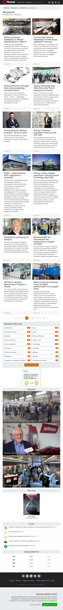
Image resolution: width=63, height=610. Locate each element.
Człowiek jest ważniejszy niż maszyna (16, 238)
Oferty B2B (20, 2)
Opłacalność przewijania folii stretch (23, 536)
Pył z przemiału (16, 532)
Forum (31, 524)
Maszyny (6, 8)
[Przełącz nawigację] (58, 2)
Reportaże (31, 389)
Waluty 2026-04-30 (31, 552)
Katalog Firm (29, 2)
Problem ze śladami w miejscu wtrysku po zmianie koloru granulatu (32, 527)
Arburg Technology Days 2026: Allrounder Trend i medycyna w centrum (44, 88)
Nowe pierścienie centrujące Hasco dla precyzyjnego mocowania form (16, 88)
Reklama (18, 580)
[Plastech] (9, 2)
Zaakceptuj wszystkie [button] (49, 604)
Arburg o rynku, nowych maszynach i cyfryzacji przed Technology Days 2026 (46, 175)
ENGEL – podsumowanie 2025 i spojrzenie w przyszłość (14, 175)
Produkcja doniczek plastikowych (22, 545)
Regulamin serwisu (29, 580)
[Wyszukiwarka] (55, 2)
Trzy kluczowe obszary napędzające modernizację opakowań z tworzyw (45, 39)
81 (44, 318)
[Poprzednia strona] (15, 318)
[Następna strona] (47, 318)
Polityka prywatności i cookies (45, 580)
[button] (52, 2)
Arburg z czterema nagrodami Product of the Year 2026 (45, 132)
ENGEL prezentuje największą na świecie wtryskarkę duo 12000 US (15, 39)
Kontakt (11, 580)
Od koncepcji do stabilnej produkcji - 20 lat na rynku (15, 131)
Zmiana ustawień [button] (35, 604)
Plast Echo (31, 490)
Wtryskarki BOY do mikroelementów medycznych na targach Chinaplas (44, 240)
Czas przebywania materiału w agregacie (24, 541)
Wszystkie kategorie (31, 365)
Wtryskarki (14, 8)
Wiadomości (38, 2)
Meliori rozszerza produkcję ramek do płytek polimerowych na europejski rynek (46, 285)
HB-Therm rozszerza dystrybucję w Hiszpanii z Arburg (15, 284)
